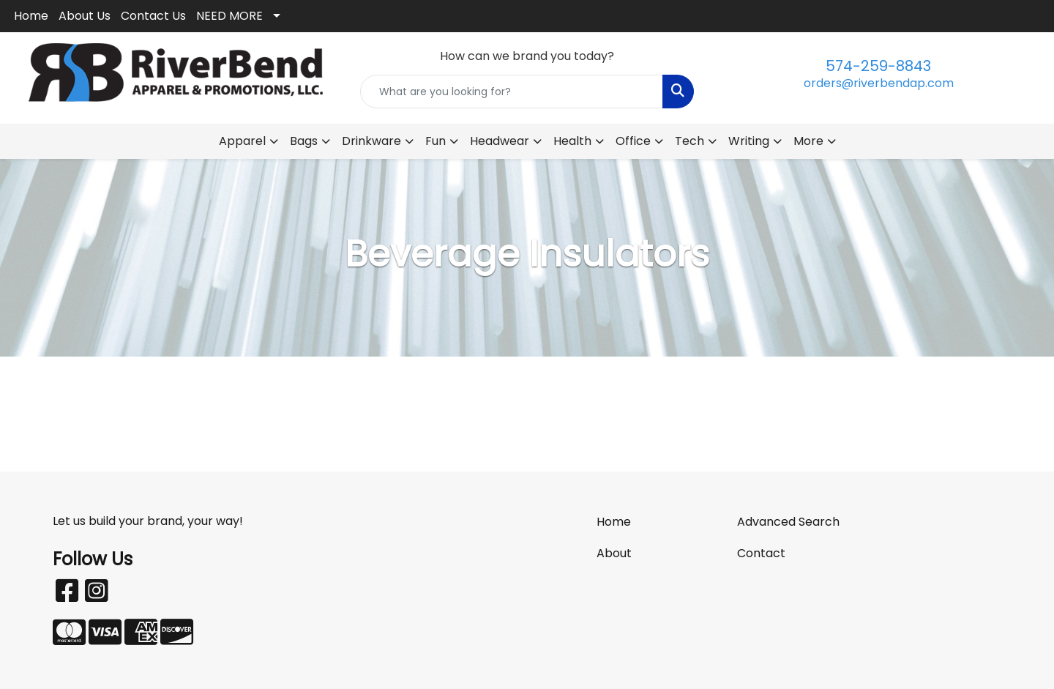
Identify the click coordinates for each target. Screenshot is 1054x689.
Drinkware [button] (371, 141)
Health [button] (572, 141)
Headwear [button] (499, 141)
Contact (761, 553)
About (614, 553)
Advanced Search (788, 521)
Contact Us (153, 15)
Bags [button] (304, 141)
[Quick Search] (511, 91)
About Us (85, 15)
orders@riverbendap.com (879, 83)
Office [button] (633, 141)
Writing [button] (748, 141)
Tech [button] (689, 141)
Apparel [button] (242, 141)
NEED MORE (229, 15)
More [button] (808, 141)
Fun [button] (435, 141)
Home (31, 15)
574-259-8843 (878, 66)
